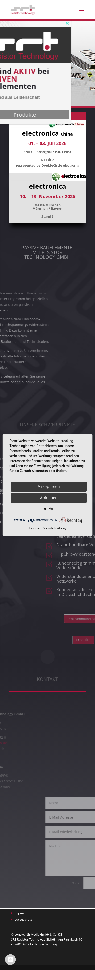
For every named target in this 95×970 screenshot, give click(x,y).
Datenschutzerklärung (54, 528)
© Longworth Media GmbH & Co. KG (36, 934)
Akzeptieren (48, 486)
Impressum (22, 913)
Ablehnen (49, 497)
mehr (49, 508)
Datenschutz (23, 919)
